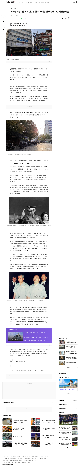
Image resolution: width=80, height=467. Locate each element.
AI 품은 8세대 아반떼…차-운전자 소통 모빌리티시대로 (20, 443)
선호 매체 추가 (23, 18)
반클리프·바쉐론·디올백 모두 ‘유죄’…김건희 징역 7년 (48, 436)
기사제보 (26, 456)
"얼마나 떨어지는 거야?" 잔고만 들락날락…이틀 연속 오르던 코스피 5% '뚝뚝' (37, 335)
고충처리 (43, 456)
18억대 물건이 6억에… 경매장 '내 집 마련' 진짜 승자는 (20, 421)
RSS (29, 456)
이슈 (15, 8)
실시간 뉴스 (21, 2)
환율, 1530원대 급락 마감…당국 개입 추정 (48, 429)
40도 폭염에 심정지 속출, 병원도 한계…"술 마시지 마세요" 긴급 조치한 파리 (37, 337)
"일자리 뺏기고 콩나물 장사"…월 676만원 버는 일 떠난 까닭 (34, 332)
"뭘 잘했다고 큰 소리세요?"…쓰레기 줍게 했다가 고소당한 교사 (71, 358)
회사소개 (3, 456)
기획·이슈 (12, 8)
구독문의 (22, 456)
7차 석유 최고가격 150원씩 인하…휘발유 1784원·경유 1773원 (48, 421)
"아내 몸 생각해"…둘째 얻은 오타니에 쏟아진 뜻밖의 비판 (71, 341)
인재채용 (13, 456)
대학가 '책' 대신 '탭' (17, 436)
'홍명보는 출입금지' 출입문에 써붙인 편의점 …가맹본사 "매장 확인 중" (36, 340)
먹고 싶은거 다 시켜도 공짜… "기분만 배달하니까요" (19, 429)
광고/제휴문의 (8, 456)
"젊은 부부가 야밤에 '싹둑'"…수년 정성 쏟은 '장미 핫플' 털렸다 (71, 347)
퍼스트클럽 (18, 456)
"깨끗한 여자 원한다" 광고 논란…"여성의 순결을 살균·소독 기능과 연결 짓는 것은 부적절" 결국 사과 (71, 352)
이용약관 (39, 456)
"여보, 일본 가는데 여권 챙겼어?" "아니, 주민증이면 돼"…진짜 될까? (71, 363)
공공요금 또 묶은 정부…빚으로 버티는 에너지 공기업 (48, 443)
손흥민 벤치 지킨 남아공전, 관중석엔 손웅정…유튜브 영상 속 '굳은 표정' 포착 (65, 445)
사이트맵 (47, 456)
